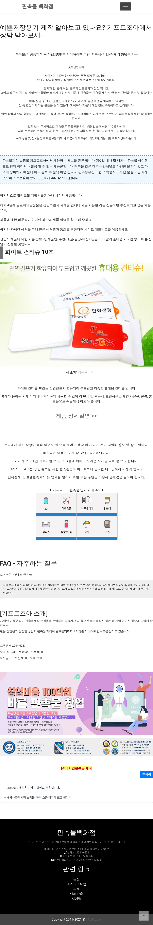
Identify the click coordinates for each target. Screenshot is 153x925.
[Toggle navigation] (125, 6)
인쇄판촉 (76, 894)
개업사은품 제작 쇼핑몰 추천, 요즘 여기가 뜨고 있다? (38, 797)
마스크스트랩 (76, 884)
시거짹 (76, 899)
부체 (76, 889)
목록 (146, 774)
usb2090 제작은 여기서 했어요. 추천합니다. (33, 787)
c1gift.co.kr (94, 919)
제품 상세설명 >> (76, 416)
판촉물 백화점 (37, 6)
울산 (76, 879)
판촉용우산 (86, 172)
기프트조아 (86, 372)
